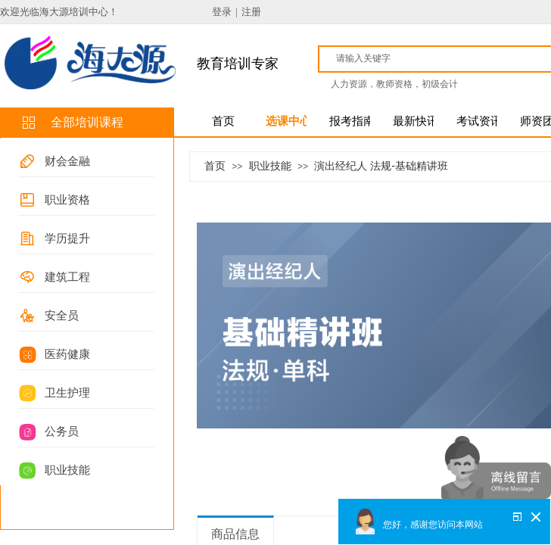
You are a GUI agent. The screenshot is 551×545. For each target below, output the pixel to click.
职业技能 (67, 470)
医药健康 (67, 354)
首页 (215, 166)
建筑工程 (67, 277)
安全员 (62, 316)
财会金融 (67, 161)
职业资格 (67, 200)
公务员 (62, 431)
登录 (222, 11)
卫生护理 (67, 393)
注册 (251, 11)
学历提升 (67, 238)
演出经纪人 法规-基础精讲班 (381, 166)
